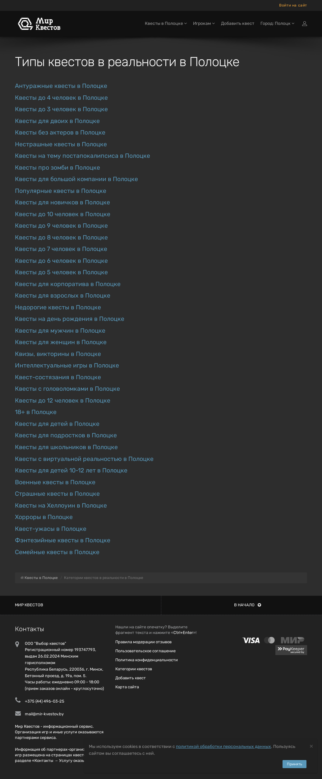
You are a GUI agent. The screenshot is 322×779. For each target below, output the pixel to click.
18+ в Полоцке (36, 412)
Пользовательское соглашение (145, 651)
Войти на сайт (293, 5)
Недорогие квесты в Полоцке (58, 307)
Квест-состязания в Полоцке (58, 377)
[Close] (311, 746)
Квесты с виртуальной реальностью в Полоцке (84, 458)
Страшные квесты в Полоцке (57, 493)
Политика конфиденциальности (146, 660)
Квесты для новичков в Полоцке (62, 202)
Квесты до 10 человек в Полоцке (62, 214)
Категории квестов (133, 669)
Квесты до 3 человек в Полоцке (61, 109)
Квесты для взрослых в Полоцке (62, 295)
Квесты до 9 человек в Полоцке (61, 225)
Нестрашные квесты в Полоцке (61, 144)
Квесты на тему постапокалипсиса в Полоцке (82, 155)
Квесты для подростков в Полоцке (66, 435)
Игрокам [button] (204, 24)
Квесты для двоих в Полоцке (57, 121)
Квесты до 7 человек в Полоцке (61, 249)
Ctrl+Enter (183, 632)
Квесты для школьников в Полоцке (66, 447)
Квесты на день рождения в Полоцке (69, 318)
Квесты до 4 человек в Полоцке (61, 97)
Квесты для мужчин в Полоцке (60, 330)
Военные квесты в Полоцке (55, 482)
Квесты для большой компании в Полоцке (76, 179)
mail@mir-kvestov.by (44, 714)
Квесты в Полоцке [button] (166, 24)
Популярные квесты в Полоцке (60, 190)
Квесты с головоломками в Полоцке (67, 388)
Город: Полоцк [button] (277, 24)
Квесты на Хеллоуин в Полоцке (61, 505)
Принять (294, 764)
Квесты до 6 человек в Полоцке (61, 260)
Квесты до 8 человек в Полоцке (61, 237)
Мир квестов (29, 605)
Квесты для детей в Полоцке (57, 423)
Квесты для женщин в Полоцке (61, 342)
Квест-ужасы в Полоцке (50, 528)
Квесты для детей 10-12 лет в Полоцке (71, 470)
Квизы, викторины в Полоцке (58, 354)
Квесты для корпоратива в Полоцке (68, 284)
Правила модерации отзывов (143, 642)
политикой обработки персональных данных (223, 746)
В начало (247, 605)
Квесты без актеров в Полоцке (60, 132)
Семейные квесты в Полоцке (57, 552)
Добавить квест (237, 24)
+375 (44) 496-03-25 (44, 701)
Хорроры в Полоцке (44, 517)
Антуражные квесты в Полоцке (61, 85)
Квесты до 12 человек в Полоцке (62, 400)
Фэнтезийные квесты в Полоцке (62, 540)
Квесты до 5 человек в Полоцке (61, 272)
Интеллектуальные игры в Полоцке (67, 365)
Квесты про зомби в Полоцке (57, 167)
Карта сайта (127, 687)
